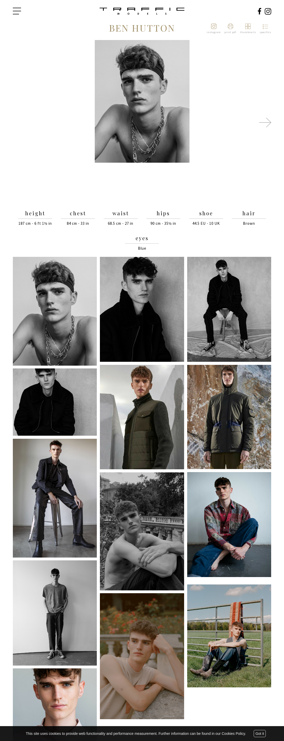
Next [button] (265, 122)
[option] (142, 101)
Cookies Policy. (234, 734)
